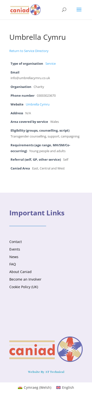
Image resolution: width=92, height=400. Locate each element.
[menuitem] (34, 387)
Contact (15, 241)
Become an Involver (25, 279)
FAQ (12, 264)
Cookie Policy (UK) (23, 286)
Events (14, 249)
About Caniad (20, 271)
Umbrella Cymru (38, 104)
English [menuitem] (68, 387)
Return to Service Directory (29, 51)
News (13, 256)
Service (50, 64)
